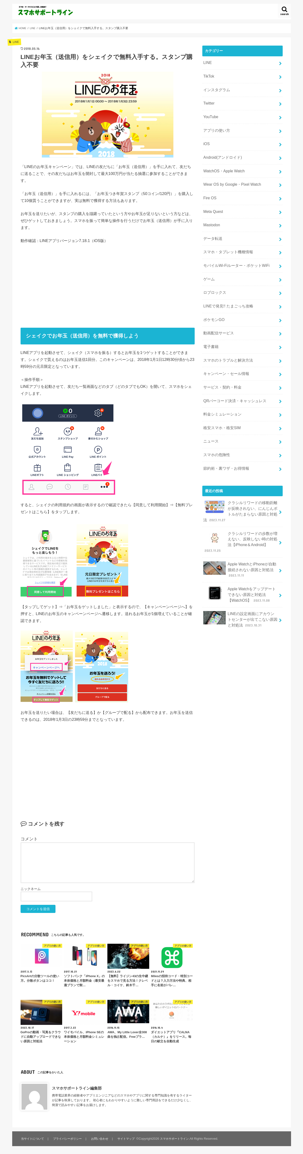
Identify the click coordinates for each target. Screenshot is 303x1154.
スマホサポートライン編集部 (77, 1088)
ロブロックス (214, 277)
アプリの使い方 (215, 125)
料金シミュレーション (221, 391)
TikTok (208, 75)
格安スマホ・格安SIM (220, 403)
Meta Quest (212, 201)
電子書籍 (210, 327)
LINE (207, 62)
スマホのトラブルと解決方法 (226, 340)
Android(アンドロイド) (221, 151)
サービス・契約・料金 (221, 365)
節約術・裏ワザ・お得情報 (224, 441)
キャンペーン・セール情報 (224, 353)
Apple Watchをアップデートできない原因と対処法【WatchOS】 (239, 560)
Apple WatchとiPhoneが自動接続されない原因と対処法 (239, 537)
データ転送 (212, 226)
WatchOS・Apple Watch (222, 163)
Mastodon (211, 214)
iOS (206, 138)
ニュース (210, 416)
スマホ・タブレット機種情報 (226, 239)
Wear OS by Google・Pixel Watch (230, 176)
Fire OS (209, 188)
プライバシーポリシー (69, 1138)
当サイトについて (33, 1138)
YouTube (210, 113)
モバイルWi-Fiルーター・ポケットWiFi (234, 252)
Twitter (208, 100)
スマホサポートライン (178, 1138)
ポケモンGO (213, 302)
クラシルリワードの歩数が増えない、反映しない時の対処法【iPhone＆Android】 (240, 511)
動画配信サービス (217, 315)
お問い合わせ (102, 1138)
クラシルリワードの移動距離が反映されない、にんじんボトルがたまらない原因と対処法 (240, 482)
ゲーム (208, 264)
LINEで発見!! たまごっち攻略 (226, 289)
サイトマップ (129, 1138)
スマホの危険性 (215, 428)
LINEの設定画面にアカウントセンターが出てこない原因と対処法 (240, 583)
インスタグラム (215, 88)
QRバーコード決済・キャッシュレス (232, 378)
